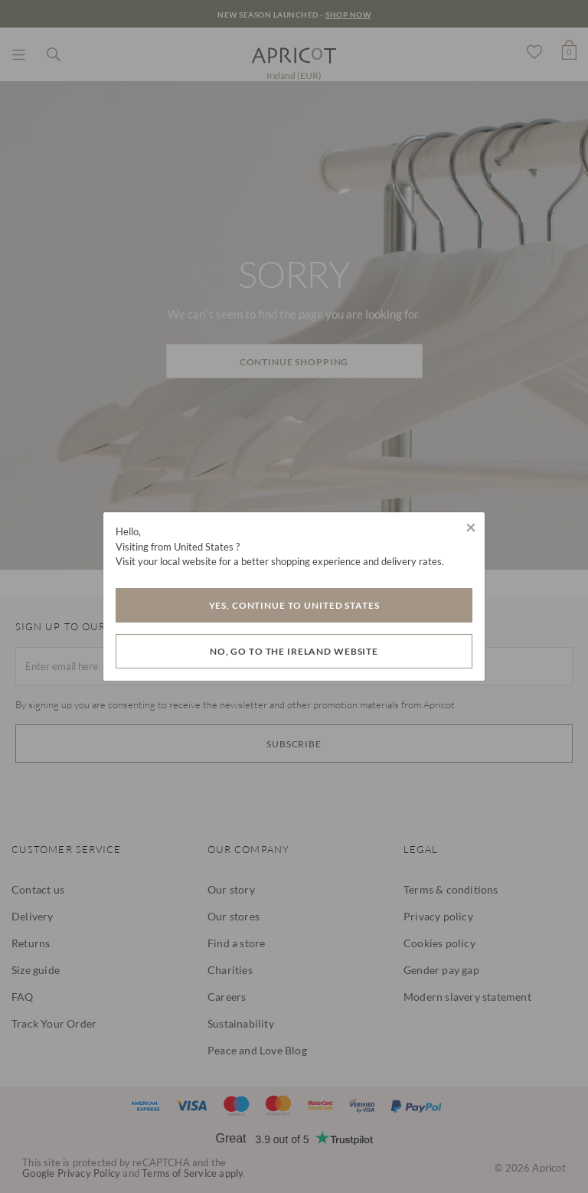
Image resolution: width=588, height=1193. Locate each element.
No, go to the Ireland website (294, 651)
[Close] (471, 527)
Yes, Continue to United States (294, 605)
